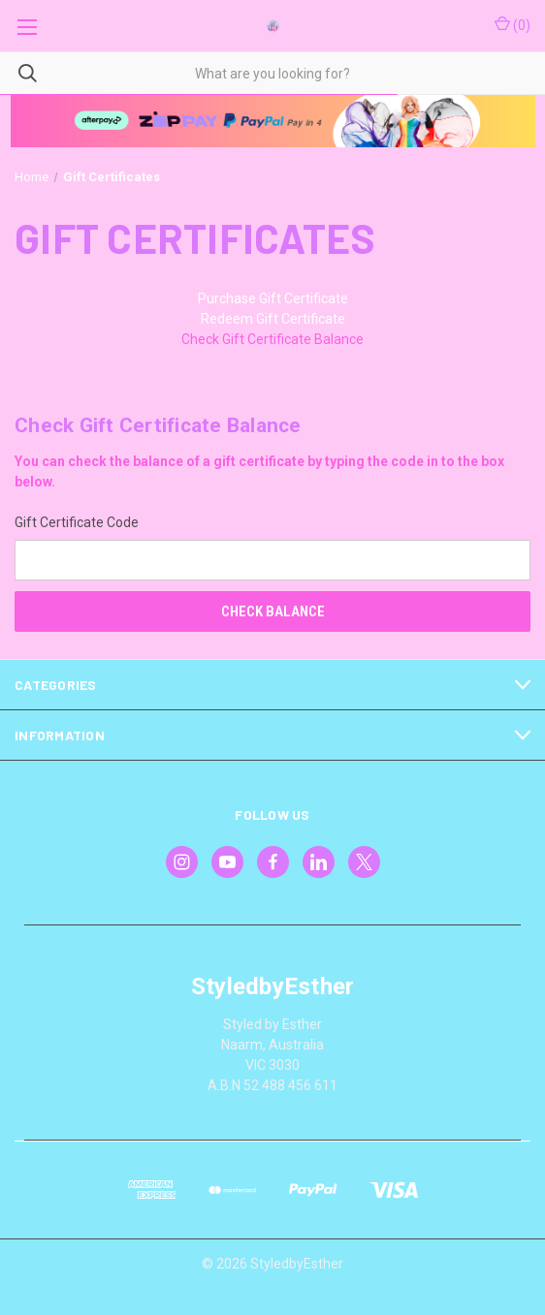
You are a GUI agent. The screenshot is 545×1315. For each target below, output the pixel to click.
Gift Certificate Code (77, 522)
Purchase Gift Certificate (273, 298)
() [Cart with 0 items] (512, 24)
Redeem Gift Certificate (273, 319)
